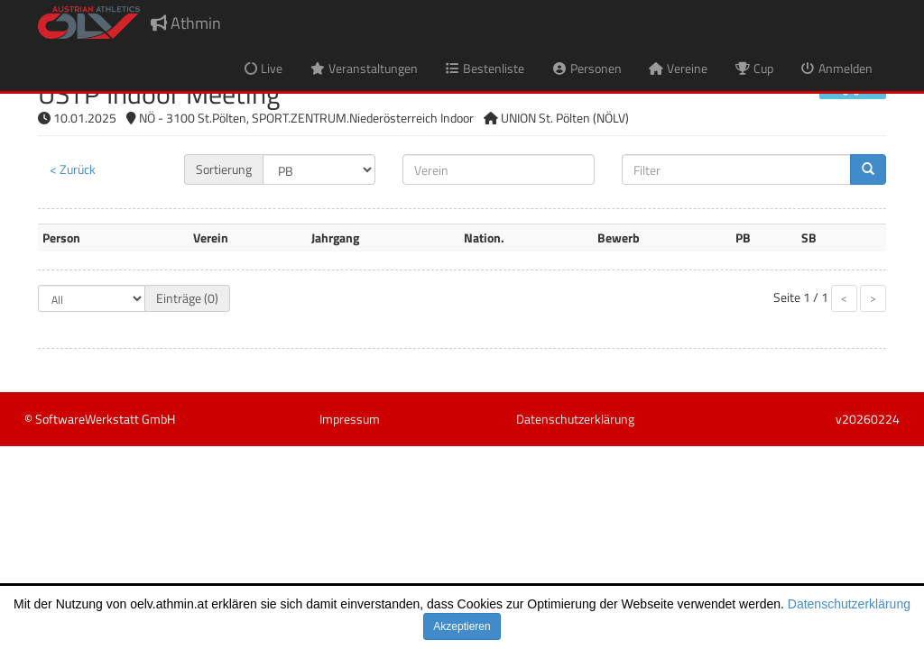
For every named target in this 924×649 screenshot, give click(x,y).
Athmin (186, 23)
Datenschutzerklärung (849, 604)
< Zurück (73, 169)
